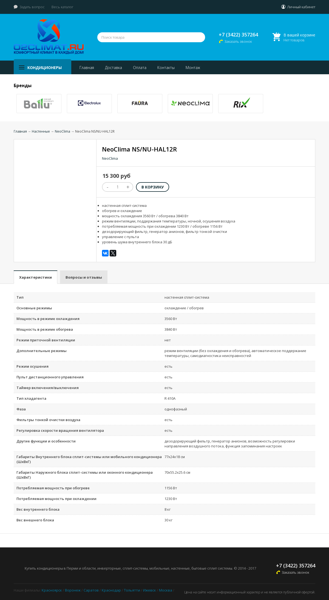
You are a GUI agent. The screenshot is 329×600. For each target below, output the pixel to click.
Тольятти (132, 590)
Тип (20, 297)
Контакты (166, 67)
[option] (39, 103)
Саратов (91, 590)
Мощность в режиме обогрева (44, 329)
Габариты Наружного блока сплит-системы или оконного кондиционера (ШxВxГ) (84, 475)
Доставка (113, 67)
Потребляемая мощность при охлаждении (56, 498)
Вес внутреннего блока (37, 509)
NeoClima (62, 131)
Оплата (139, 67)
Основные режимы (34, 307)
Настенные (41, 131)
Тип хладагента (31, 398)
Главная (87, 67)
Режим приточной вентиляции (45, 340)
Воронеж (73, 590)
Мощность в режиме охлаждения (48, 318)
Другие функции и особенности (46, 441)
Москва (165, 590)
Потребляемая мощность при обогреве (53, 487)
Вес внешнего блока (35, 520)
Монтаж (193, 67)
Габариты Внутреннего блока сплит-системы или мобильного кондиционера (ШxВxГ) (89, 459)
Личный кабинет (301, 6)
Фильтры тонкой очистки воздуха (48, 419)
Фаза (21, 409)
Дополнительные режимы (41, 350)
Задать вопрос (32, 6)
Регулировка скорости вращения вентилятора (60, 430)
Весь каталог (62, 6)
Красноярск (52, 590)
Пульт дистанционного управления (50, 377)
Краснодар (111, 590)
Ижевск (149, 590)
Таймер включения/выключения (47, 387)
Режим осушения (32, 366)
